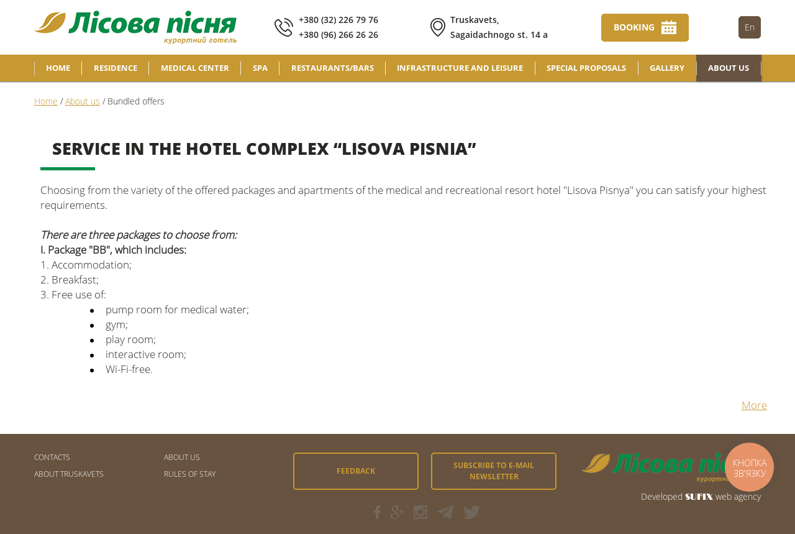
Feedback (356, 471)
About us (182, 457)
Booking (634, 27)
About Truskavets (69, 474)
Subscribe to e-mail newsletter (493, 471)
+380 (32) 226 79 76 (338, 19)
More (754, 405)
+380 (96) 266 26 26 (338, 34)
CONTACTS (52, 457)
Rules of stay (190, 474)
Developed (662, 496)
